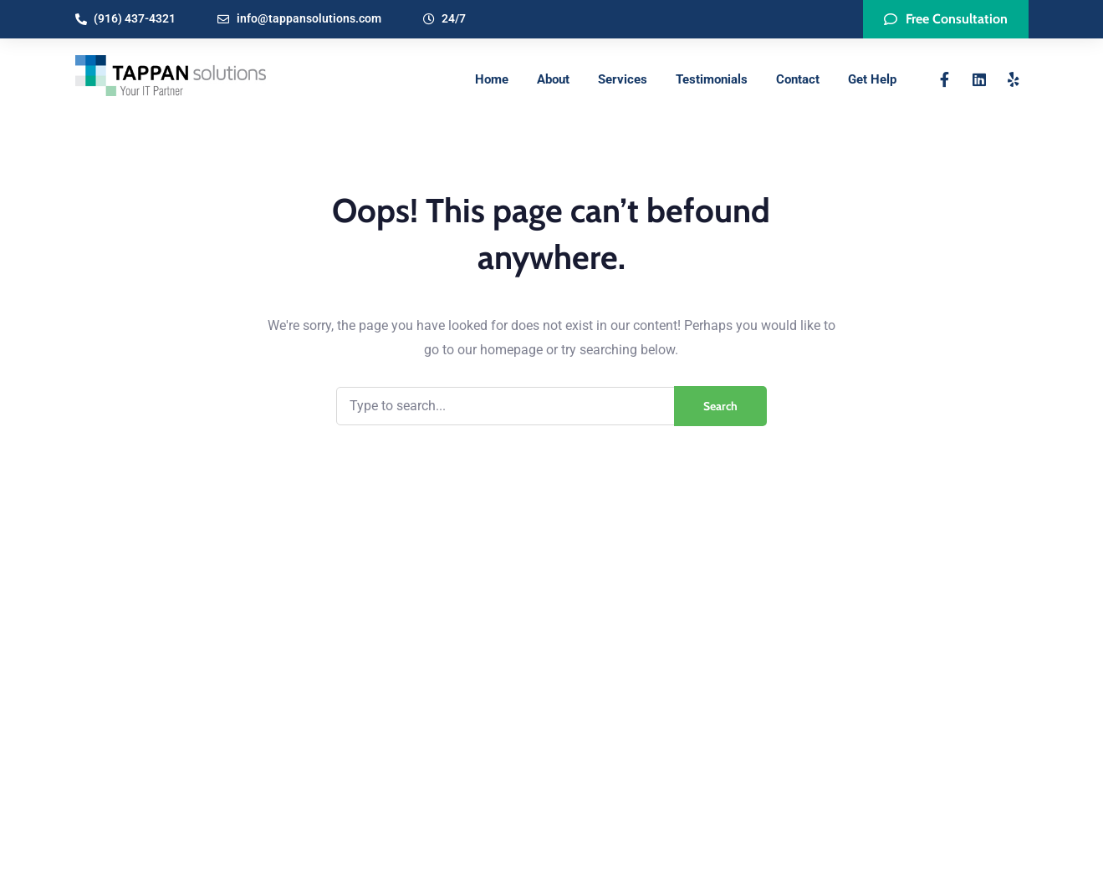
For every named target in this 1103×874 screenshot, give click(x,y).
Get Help (872, 79)
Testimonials (712, 79)
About (553, 79)
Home (491, 79)
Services (622, 79)
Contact (798, 79)
